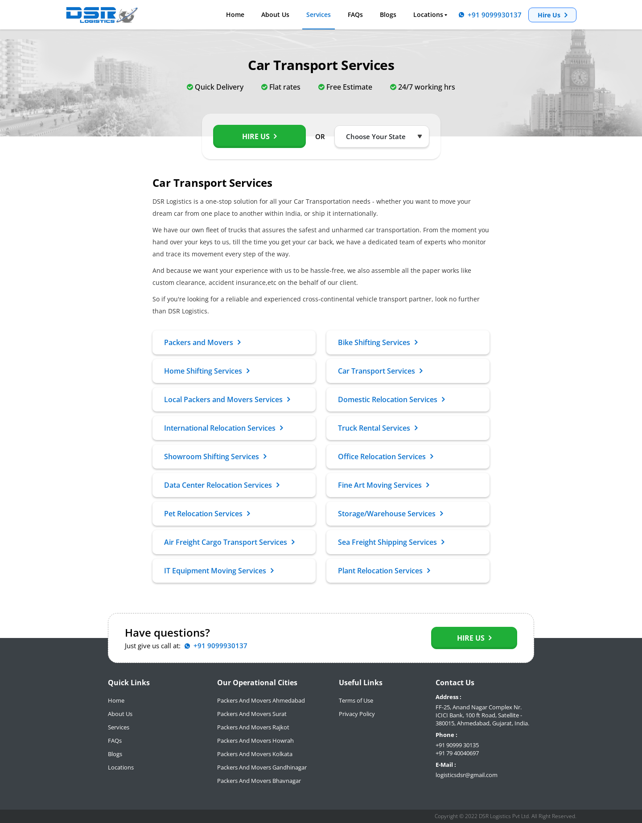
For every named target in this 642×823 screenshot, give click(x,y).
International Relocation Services (223, 428)
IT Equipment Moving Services (218, 571)
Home (235, 15)
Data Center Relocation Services (221, 485)
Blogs (388, 15)
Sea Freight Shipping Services (391, 542)
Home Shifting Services (206, 371)
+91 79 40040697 (457, 753)
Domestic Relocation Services (391, 399)
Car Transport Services (380, 371)
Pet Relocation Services (207, 513)
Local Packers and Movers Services (227, 399)
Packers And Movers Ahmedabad (261, 700)
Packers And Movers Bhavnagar (259, 781)
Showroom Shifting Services (215, 456)
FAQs (355, 15)
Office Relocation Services (385, 456)
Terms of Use (356, 700)
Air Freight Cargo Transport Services (229, 542)
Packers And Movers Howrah (255, 741)
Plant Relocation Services (384, 571)
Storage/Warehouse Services (390, 513)
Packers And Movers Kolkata (254, 754)
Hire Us (552, 15)
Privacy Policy (357, 714)
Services (318, 15)
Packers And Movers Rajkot (253, 727)
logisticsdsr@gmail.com (467, 775)
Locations (428, 15)
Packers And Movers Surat (252, 714)
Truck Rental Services (377, 428)
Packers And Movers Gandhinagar (262, 767)
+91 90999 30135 (457, 745)
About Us (275, 15)
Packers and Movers (202, 342)
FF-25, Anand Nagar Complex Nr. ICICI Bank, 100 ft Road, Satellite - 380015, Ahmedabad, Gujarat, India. (482, 715)
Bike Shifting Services (377, 342)
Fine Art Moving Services (383, 485)
